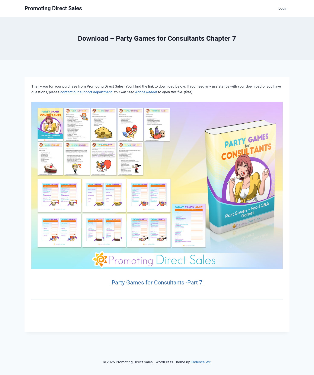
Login (282, 8)
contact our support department (86, 92)
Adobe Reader (146, 92)
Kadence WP (201, 362)
